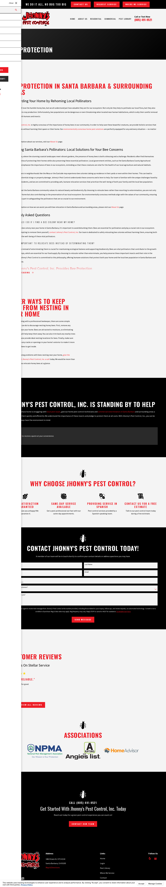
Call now (17, 436)
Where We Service (136, 4)
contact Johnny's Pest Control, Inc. (64, 236)
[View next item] (11, 704)
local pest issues (53, 412)
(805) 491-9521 (143, 20)
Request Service (107, 4)
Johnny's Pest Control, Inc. (19, 128)
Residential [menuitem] (96, 18)
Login (102, 861)
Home (102, 857)
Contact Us (81, 4)
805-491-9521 (16, 876)
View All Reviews (28, 703)
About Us (54, 145)
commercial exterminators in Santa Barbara (116, 412)
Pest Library (105, 866)
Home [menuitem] (72, 18)
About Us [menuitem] (82, 18)
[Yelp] (149, 856)
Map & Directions (53, 866)
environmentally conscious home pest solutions (83, 132)
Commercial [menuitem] (110, 18)
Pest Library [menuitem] (125, 18)
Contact (103, 876)
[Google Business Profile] (155, 856)
